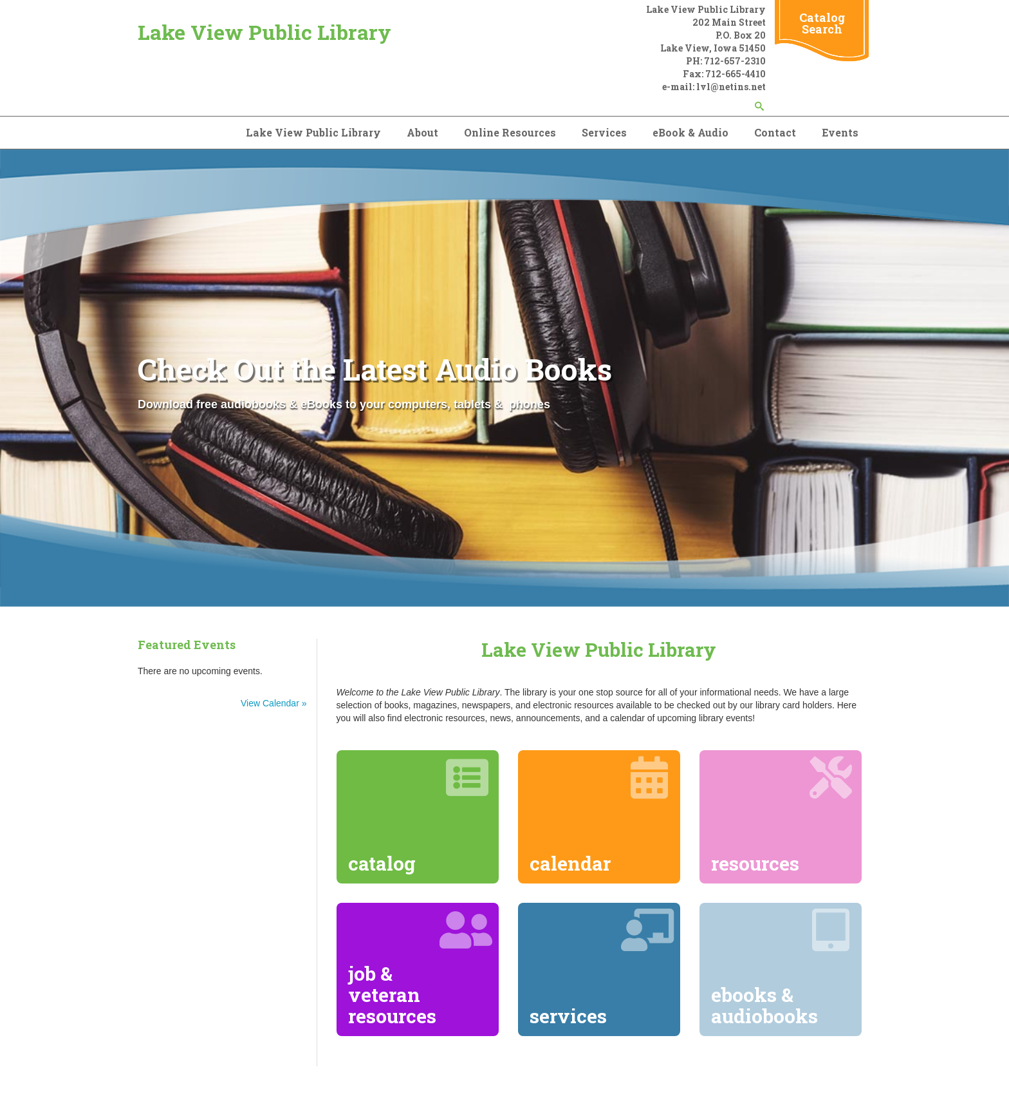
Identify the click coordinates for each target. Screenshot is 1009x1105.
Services (604, 132)
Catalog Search (822, 23)
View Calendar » (273, 703)
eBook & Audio (690, 132)
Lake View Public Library (264, 32)
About (422, 132)
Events (840, 132)
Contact (775, 132)
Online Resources (510, 132)
